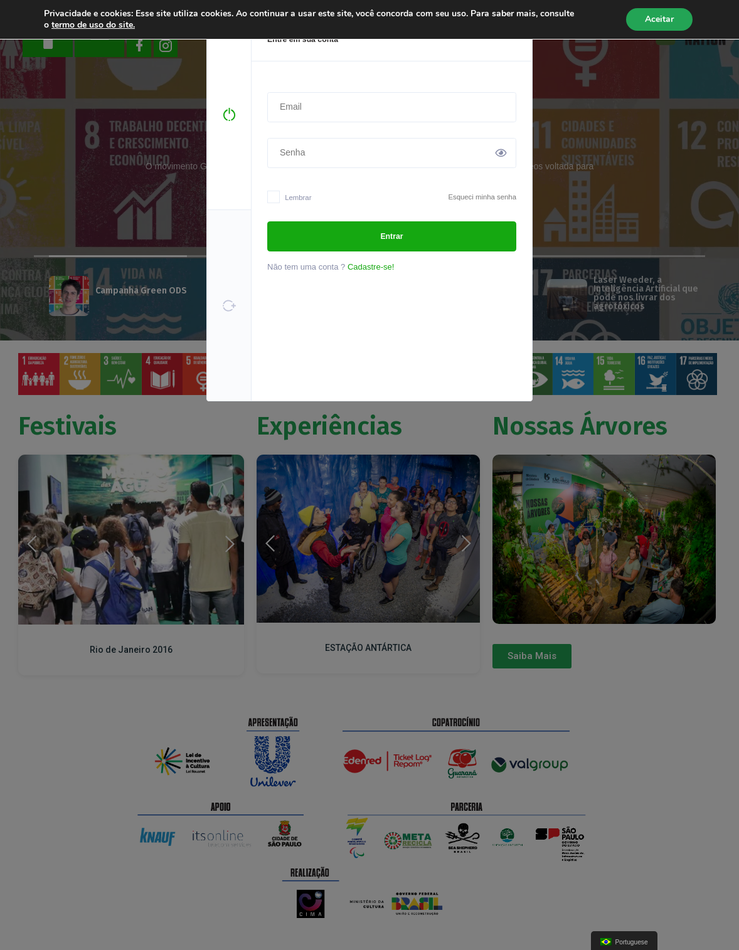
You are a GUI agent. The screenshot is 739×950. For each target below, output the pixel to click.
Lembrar (289, 198)
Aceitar (659, 19)
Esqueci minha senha (482, 197)
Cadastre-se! (371, 267)
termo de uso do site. (93, 25)
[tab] (229, 114)
